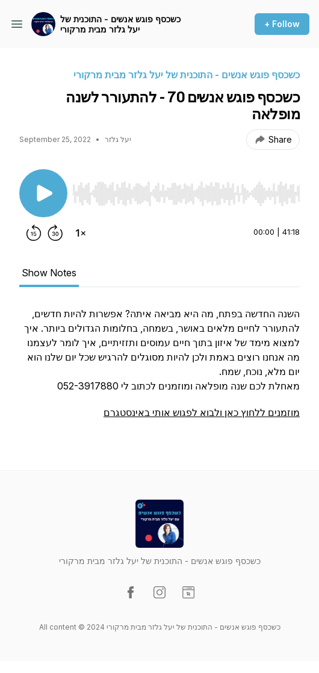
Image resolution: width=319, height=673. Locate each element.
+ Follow (282, 24)
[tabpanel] (159, 369)
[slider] (186, 193)
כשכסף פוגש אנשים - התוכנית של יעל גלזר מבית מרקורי (120, 24)
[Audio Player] (186, 190)
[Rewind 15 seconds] (33, 233)
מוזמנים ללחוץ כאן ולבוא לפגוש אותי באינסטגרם (202, 412)
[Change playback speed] (81, 233)
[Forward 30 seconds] (55, 233)
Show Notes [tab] (49, 273)
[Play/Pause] (43, 193)
